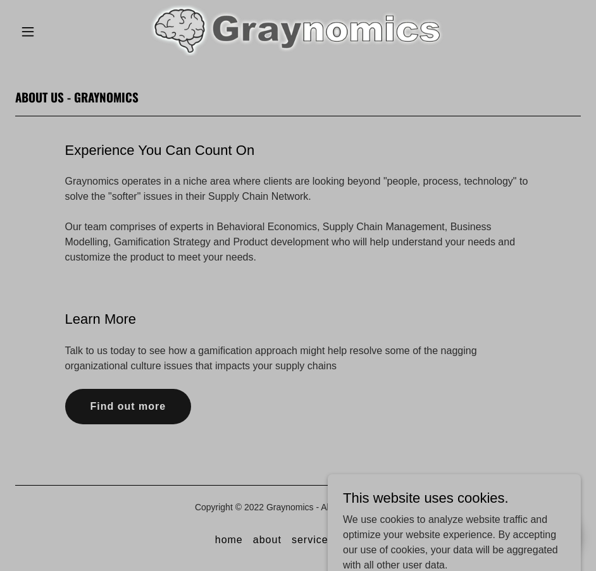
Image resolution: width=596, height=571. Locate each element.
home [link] (229, 539)
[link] (298, 52)
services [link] (313, 539)
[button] (44, 31)
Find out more (128, 406)
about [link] (267, 539)
